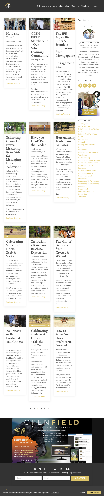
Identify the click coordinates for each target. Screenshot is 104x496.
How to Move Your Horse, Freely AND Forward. (64, 338)
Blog (61, 6)
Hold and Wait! (12, 35)
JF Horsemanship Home (47, 6)
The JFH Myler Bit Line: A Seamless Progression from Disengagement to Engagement (64, 48)
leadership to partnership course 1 (88, 185)
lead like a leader (85, 176)
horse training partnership (89, 160)
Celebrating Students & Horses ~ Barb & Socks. (14, 249)
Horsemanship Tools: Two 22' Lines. (64, 141)
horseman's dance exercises (85, 166)
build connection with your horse (89, 130)
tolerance (82, 197)
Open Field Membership (81, 6)
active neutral (84, 126)
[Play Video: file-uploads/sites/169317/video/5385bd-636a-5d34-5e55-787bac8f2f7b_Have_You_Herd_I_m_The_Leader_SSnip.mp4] (39, 126)
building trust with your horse (87, 135)
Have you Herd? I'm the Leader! (38, 141)
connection (83, 139)
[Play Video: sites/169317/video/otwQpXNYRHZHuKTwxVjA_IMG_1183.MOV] (15, 230)
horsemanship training (87, 173)
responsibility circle (86, 191)
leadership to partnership (88, 181)
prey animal (83, 189)
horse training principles (88, 163)
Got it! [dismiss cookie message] (82, 493)
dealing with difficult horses (86, 146)
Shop (67, 6)
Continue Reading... (13, 83)
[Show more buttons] (49, 132)
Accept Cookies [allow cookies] (93, 493)
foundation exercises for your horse (88, 153)
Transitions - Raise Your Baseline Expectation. (39, 247)
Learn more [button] (55, 493)
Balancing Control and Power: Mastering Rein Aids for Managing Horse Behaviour (14, 152)
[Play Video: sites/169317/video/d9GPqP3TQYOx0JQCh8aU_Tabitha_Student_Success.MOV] (39, 319)
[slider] (39, 132)
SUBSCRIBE (80, 478)
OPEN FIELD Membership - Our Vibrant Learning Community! (39, 45)
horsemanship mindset (87, 171)
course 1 (81, 142)
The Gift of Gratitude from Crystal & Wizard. (63, 249)
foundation (82, 150)
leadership (82, 178)
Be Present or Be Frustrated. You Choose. (14, 336)
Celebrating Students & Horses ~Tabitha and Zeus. (39, 338)
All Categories (83, 124)
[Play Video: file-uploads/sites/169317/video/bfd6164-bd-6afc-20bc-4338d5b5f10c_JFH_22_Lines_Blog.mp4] (64, 126)
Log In (96, 6)
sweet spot (82, 194)
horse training (84, 158)
